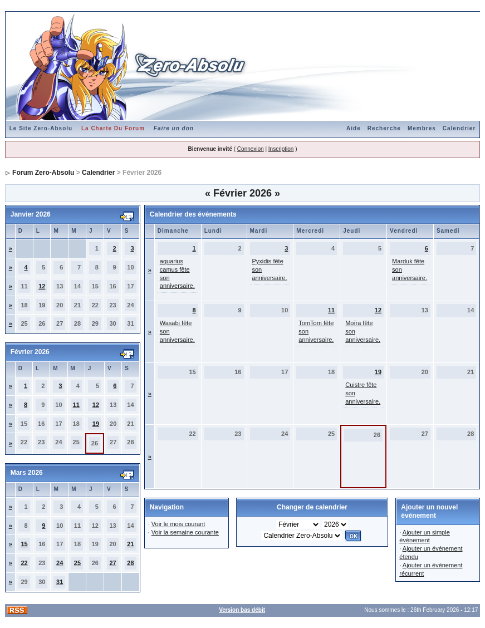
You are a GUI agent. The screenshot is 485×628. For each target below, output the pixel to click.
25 (77, 563)
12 (41, 286)
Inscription (281, 149)
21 (130, 544)
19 (95, 423)
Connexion (250, 149)
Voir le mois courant (178, 524)
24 (59, 563)
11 (76, 404)
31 (59, 581)
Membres (422, 128)
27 (112, 563)
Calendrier (459, 128)
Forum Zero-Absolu (43, 172)
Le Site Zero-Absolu (40, 128)
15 (24, 544)
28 (130, 563)
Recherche (384, 128)
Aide (353, 128)
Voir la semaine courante (185, 532)
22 (24, 563)
